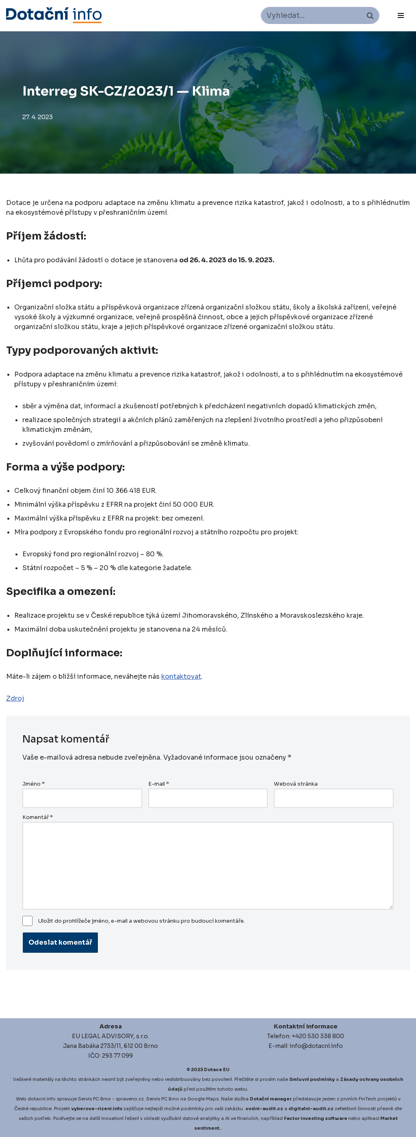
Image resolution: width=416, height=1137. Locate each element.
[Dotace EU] (54, 15)
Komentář (37, 817)
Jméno (33, 784)
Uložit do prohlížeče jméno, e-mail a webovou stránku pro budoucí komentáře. (141, 921)
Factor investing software (315, 1118)
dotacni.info (42, 1099)
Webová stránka (296, 784)
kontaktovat (181, 676)
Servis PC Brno (94, 1099)
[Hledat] (311, 15)
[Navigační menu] (401, 15)
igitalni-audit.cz (313, 1108)
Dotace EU (217, 1069)
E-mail (158, 784)
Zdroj (15, 698)
